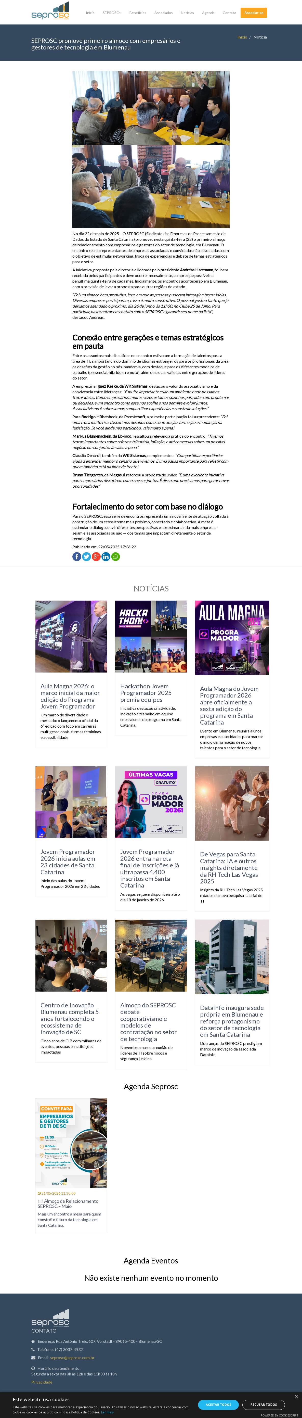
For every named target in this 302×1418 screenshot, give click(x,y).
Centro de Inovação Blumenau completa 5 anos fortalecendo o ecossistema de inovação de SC (65, 1018)
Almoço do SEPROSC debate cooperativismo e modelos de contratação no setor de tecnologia (144, 1021)
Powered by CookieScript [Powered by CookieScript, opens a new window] (279, 1415)
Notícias (187, 12)
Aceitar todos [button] (218, 1404)
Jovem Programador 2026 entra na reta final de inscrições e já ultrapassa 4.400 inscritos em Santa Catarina (145, 868)
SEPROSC (112, 12)
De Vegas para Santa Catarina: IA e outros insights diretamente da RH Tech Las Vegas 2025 (225, 867)
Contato (229, 12)
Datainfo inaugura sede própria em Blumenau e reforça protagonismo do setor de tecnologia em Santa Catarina (227, 1021)
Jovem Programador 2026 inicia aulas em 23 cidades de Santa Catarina (63, 861)
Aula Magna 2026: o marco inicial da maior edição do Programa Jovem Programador (66, 696)
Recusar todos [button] (264, 1404)
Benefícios (137, 12)
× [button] (296, 1397)
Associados (163, 12)
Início (90, 12)
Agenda (208, 12)
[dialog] (151, 1405)
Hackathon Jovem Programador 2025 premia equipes (141, 692)
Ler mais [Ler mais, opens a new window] (107, 1412)
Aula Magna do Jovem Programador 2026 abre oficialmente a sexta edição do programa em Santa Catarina (225, 705)
